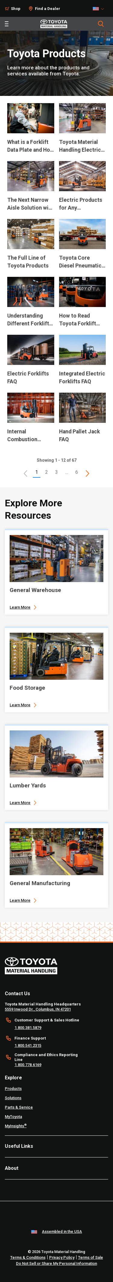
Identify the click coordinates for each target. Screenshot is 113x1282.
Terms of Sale (90, 1257)
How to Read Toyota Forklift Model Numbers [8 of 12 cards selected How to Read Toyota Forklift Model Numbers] (78, 320)
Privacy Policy (61, 1257)
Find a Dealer (47, 8)
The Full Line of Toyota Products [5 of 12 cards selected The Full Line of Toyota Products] (28, 262)
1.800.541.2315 (27, 1045)
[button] (25, 473)
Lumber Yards (28, 785)
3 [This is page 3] (56, 472)
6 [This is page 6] (76, 472)
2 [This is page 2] (46, 472)
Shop (15, 8)
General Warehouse (35, 590)
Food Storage (27, 688)
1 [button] (36, 472)
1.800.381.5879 (27, 1027)
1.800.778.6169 (27, 1064)
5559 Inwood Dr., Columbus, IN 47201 (38, 1009)
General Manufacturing (40, 883)
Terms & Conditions (28, 1257)
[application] (30, 132)
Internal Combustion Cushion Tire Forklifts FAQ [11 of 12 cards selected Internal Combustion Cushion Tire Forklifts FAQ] (23, 436)
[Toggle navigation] (6, 23)
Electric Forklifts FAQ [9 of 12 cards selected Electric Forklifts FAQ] (28, 378)
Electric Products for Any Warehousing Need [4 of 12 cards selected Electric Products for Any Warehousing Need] (82, 204)
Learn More (20, 607)
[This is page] (87, 473)
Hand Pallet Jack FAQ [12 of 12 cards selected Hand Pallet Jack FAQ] (79, 435)
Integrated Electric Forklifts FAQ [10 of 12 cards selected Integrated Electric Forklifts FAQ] (82, 378)
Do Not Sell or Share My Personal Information (56, 1263)
